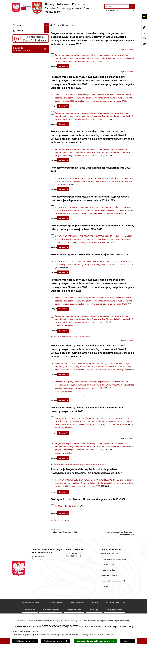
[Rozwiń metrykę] (63, 60)
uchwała (88, 330)
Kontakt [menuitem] (16, 28)
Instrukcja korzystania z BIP (115, 596)
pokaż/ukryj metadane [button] (64, 319)
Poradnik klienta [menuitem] (20, 51)
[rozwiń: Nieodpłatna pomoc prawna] (47, 79)
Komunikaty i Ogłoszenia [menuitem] (24, 74)
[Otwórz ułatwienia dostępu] (144, 16)
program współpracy (79, 330)
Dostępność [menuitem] (18, 37)
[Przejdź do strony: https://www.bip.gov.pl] (144, 22)
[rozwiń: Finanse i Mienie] (47, 69)
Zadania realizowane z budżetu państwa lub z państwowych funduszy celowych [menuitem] (26, 128)
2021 (55, 458)
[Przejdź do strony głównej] (57, 8)
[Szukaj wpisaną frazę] (132, 6)
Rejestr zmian (30, 603)
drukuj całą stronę (61, 514)
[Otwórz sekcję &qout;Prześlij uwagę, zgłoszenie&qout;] (144, 38)
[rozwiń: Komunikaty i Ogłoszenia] (47, 74)
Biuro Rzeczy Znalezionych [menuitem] (24, 65)
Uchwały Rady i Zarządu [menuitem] (23, 47)
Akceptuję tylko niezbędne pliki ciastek (95, 641)
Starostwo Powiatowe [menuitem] (22, 33)
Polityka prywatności (25, 641)
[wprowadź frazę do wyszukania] (116, 6)
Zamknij (127, 641)
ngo (58, 330)
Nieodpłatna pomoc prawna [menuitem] (25, 79)
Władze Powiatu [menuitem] (20, 42)
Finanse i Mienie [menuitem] (20, 70)
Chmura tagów (94, 603)
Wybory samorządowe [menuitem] (22, 111)
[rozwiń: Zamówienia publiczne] (47, 106)
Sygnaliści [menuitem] (17, 115)
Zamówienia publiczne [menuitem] (22, 106)
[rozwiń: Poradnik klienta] (47, 51)
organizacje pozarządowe (66, 330)
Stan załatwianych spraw (30, 596)
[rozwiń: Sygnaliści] (47, 115)
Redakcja (95, 596)
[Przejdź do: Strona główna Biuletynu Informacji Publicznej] (51, 18)
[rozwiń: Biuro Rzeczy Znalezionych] (47, 65)
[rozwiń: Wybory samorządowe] (47, 111)
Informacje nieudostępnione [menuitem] (25, 120)
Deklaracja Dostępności (51, 603)
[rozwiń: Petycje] (47, 83)
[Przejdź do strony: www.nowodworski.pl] (144, 27)
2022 (55, 390)
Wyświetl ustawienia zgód (55, 641)
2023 (55, 330)
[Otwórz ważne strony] (144, 33)
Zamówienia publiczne (55, 596)
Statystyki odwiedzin (74, 603)
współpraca (102, 458)
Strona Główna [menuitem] (19, 24)
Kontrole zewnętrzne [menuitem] (22, 97)
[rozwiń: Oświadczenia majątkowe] (47, 101)
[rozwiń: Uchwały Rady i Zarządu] (47, 46)
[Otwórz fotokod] (144, 44)
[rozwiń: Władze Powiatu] (47, 42)
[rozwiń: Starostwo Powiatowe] (47, 33)
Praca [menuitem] (15, 56)
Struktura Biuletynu (77, 596)
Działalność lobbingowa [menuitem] (23, 88)
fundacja (59, 458)
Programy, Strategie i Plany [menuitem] (25, 60)
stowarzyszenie (95, 458)
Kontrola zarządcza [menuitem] (21, 92)
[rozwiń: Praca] (47, 56)
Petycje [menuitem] (16, 83)
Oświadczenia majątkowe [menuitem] (24, 102)
